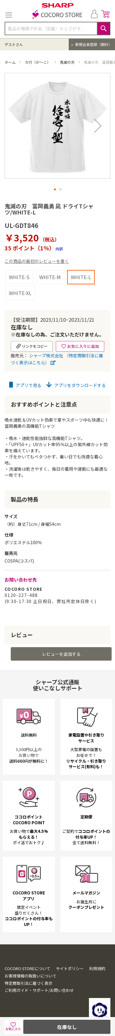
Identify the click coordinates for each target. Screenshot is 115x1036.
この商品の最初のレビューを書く (37, 261)
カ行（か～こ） (38, 62)
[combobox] (57, 28)
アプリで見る (25, 385)
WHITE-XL (20, 293)
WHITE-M (50, 277)
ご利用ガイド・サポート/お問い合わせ (39, 990)
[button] (98, 125)
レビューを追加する (61, 654)
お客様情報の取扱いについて (30, 976)
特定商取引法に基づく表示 (28, 983)
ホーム (11, 62)
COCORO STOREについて (27, 968)
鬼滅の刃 (67, 62)
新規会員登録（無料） (93, 44)
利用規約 (97, 968)
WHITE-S (19, 277)
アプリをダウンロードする (76, 385)
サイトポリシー (70, 968)
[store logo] (57, 15)
